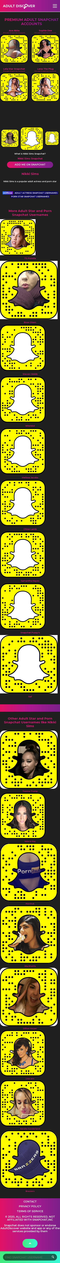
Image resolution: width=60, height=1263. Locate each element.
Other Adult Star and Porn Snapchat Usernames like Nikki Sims (30, 722)
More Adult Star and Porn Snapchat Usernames (30, 213)
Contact (30, 1201)
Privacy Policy (30, 1206)
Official (7, 193)
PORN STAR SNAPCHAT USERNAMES (30, 196)
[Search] (30, 1257)
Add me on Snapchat (30, 164)
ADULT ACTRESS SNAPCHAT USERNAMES (36, 193)
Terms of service (30, 1211)
